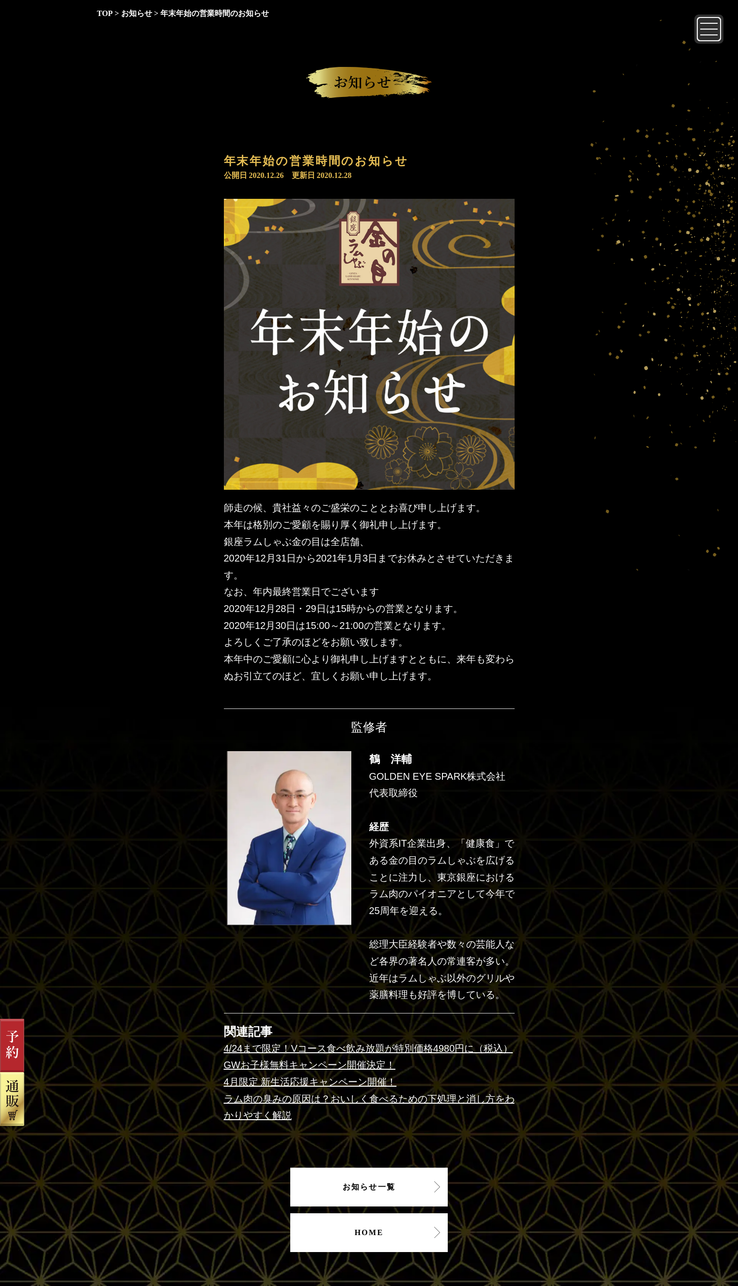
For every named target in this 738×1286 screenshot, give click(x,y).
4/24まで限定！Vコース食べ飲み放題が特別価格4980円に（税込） (368, 1048)
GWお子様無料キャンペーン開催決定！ (309, 1065)
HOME (369, 1232)
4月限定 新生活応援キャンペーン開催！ (310, 1082)
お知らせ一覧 (369, 1187)
